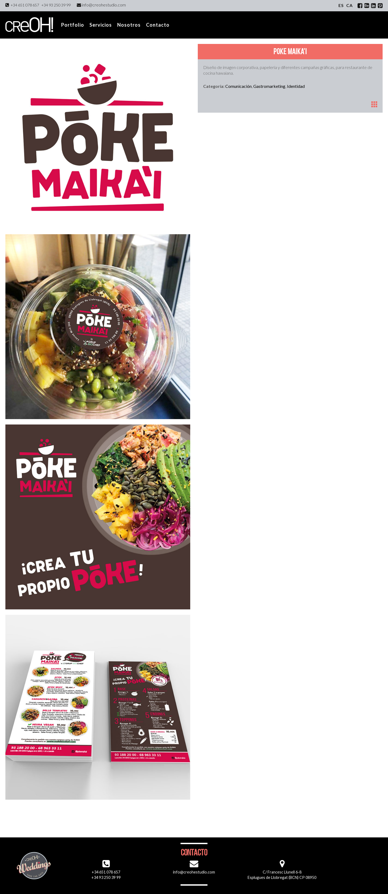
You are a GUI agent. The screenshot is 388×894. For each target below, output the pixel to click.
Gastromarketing (269, 86)
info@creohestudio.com (101, 4)
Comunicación (238, 86)
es (341, 5)
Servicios (100, 25)
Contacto (157, 25)
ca (349, 5)
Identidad (296, 86)
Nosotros (129, 25)
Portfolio (72, 25)
